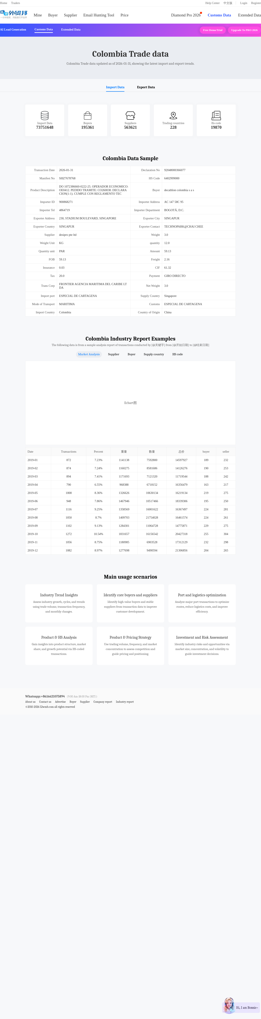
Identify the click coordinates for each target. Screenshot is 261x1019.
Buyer (53, 15)
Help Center (212, 3)
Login (243, 3)
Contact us (45, 701)
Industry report (125, 701)
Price (125, 15)
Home (3, 3)
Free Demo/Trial (212, 30)
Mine (38, 15)
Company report (102, 701)
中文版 (228, 3)
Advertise (60, 701)
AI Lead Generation (13, 29)
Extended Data (249, 15)
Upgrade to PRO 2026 (244, 30)
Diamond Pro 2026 (186, 15)
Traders (15, 3)
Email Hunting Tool (98, 15)
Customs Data (219, 15)
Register (256, 3)
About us (30, 701)
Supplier (70, 15)
